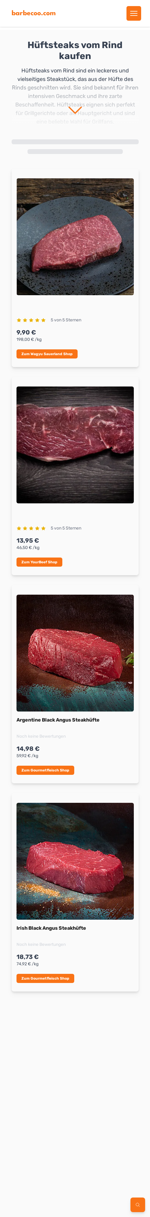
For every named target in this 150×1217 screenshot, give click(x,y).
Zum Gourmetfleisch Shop (45, 770)
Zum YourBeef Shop (39, 562)
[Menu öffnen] (133, 13)
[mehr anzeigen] (75, 115)
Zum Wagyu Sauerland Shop (47, 354)
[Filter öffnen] (137, 1205)
